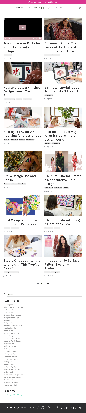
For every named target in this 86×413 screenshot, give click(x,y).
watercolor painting (11, 382)
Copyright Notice (42, 409)
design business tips (11, 317)
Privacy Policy (46, 407)
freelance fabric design (12, 341)
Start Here (19, 8)
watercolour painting (11, 385)
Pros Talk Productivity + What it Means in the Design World (61, 135)
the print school (9, 380)
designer (7, 320)
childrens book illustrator (13, 315)
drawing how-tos (14, 139)
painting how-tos (10, 354)
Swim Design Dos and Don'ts (20, 178)
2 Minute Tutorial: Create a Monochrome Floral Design (62, 180)
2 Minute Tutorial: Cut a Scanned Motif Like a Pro (62, 89)
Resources (59, 8)
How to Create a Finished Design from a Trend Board (22, 91)
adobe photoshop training (9, 99)
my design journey (10, 349)
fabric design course (11, 333)
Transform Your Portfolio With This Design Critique (22, 47)
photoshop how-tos (8, 55)
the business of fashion (12, 377)
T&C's (38, 407)
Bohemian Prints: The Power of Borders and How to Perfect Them (60, 47)
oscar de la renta (10, 351)
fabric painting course (12, 338)
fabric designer (9, 336)
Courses (28, 8)
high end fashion (10, 346)
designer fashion (10, 323)
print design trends (58, 187)
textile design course (11, 367)
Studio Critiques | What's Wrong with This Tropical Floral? (22, 264)
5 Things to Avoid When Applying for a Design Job (22, 133)
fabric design (9, 330)
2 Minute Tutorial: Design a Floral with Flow (63, 222)
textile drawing (9, 372)
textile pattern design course (14, 375)
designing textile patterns (13, 325)
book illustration (9, 310)
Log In (79, 8)
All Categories (9, 305)
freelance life (47, 55)
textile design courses (12, 369)
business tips (6, 139)
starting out (66, 187)
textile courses (9, 364)
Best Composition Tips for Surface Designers (20, 222)
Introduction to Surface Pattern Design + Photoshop (61, 264)
